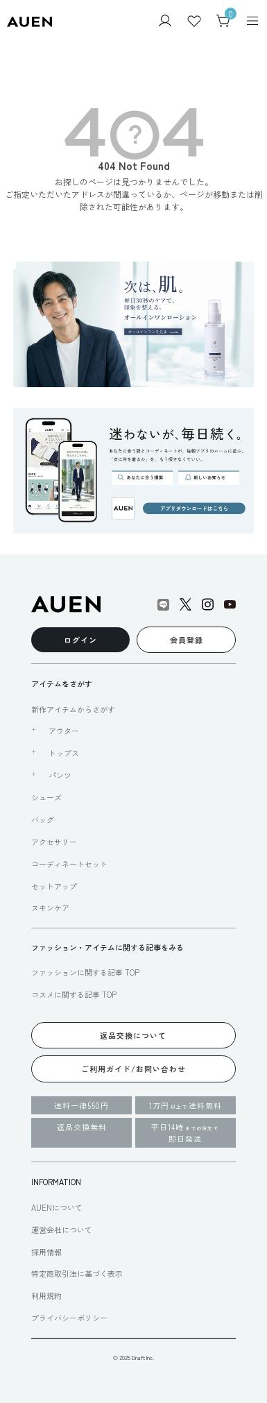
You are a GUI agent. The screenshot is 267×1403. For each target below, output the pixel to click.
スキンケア (50, 907)
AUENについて (57, 1207)
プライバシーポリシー (69, 1317)
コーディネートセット (69, 863)
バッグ (42, 819)
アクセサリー (54, 841)
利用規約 (46, 1295)
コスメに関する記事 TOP (74, 994)
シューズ (46, 797)
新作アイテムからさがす (73, 709)
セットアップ (54, 886)
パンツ (60, 775)
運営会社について (61, 1229)
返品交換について (133, 1035)
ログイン (80, 639)
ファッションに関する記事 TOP (85, 972)
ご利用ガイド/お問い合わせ (133, 1068)
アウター (64, 730)
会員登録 (186, 639)
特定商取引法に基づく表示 (77, 1273)
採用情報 (46, 1251)
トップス (64, 752)
